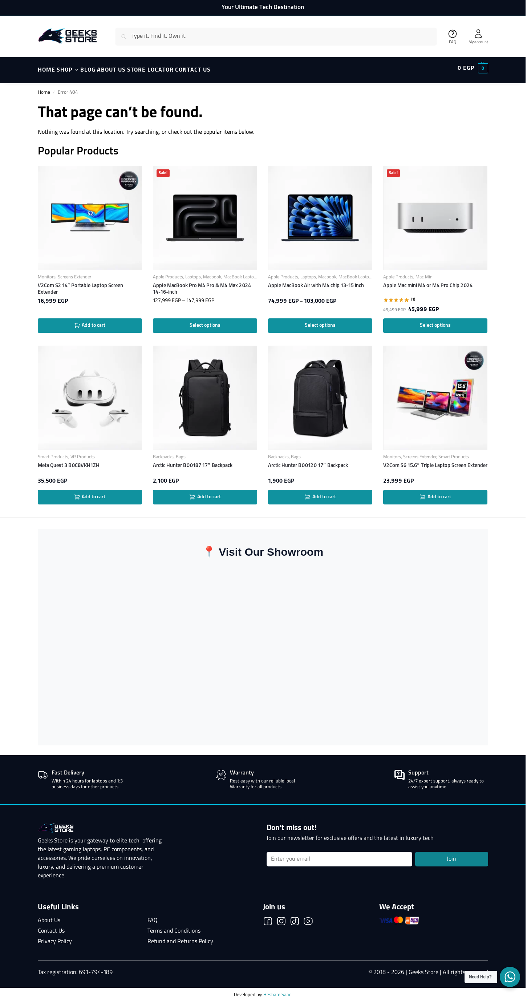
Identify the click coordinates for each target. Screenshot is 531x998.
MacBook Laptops (241, 273)
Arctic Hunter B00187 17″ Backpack (192, 461)
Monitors (47, 273)
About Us (49, 916)
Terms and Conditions (173, 927)
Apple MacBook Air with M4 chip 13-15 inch (316, 281)
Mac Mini (425, 273)
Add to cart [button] (90, 321)
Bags (181, 453)
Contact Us (51, 927)
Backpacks (163, 453)
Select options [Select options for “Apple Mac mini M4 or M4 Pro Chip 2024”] (435, 321)
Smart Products (53, 453)
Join (451, 855)
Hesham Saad (277, 991)
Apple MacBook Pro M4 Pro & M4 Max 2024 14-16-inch (202, 285)
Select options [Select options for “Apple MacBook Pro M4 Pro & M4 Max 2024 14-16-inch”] (205, 321)
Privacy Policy (55, 938)
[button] (473, 68)
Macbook (212, 273)
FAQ (452, 36)
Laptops (193, 273)
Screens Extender (74, 273)
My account (478, 36)
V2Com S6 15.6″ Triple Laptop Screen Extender (435, 461)
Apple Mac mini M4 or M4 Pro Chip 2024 (428, 281)
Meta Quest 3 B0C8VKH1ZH (69, 461)
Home (44, 88)
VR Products (82, 453)
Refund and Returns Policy (180, 938)
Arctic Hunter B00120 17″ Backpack (308, 461)
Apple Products (168, 273)
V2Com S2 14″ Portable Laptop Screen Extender (80, 285)
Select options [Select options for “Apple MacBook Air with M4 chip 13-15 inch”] (320, 321)
